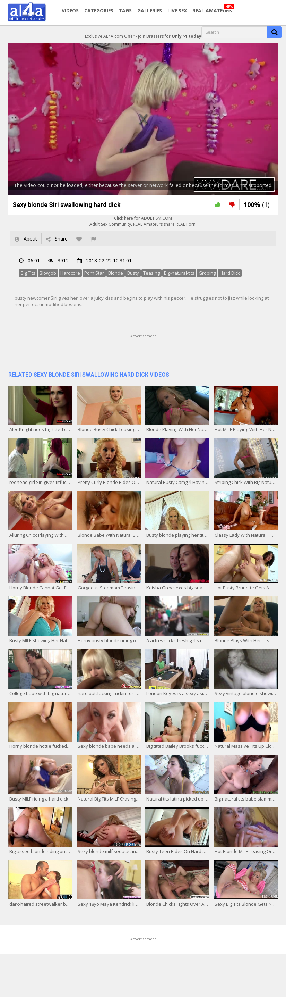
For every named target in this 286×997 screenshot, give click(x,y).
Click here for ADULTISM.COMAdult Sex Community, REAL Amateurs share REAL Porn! (143, 221)
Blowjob (48, 273)
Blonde (115, 273)
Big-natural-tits (179, 273)
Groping (207, 273)
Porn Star (94, 273)
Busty (133, 273)
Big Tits (28, 273)
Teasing (151, 273)
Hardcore (70, 273)
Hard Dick (230, 273)
